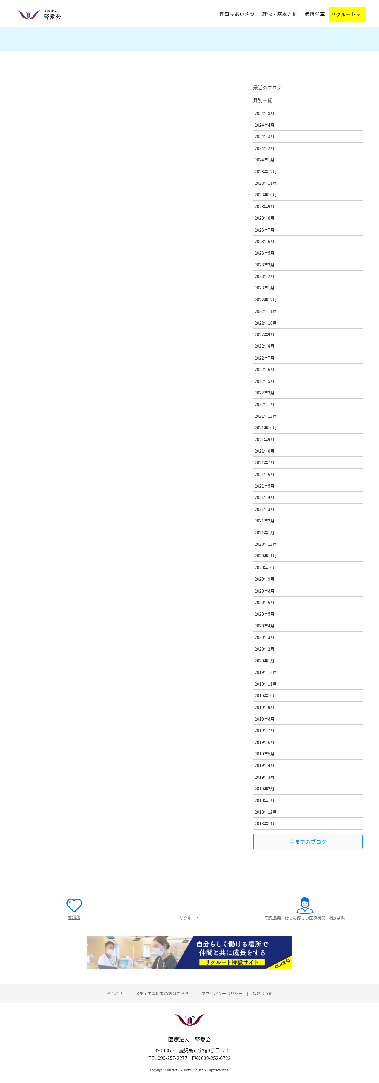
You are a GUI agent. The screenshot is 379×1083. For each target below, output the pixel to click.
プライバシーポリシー (222, 995)
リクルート (345, 14)
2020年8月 (264, 591)
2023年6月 (264, 241)
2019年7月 (264, 730)
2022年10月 (266, 323)
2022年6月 (264, 369)
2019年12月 (266, 672)
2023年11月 (266, 183)
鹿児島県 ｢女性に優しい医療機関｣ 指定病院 (305, 918)
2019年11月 (266, 684)
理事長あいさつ (237, 13)
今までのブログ (308, 841)
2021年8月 (264, 451)
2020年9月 (264, 579)
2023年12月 (266, 171)
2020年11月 (266, 556)
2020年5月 (264, 614)
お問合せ (114, 995)
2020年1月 (264, 660)
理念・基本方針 (279, 13)
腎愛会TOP (262, 995)
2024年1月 (264, 160)
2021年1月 (264, 532)
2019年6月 (264, 742)
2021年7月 (264, 462)
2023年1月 (264, 288)
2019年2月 (264, 788)
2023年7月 (264, 230)
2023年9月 (264, 206)
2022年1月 (264, 404)
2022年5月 (264, 381)
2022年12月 (266, 299)
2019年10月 (266, 695)
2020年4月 (264, 626)
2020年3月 (264, 637)
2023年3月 (264, 265)
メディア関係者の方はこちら (162, 995)
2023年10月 (266, 195)
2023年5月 (264, 253)
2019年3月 (264, 777)
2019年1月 (264, 800)
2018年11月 (266, 823)
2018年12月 (266, 812)
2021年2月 (264, 521)
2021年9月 (264, 439)
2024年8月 (264, 113)
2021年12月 (266, 416)
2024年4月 (264, 125)
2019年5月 (264, 754)
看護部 (74, 917)
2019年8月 (264, 719)
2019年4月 (264, 765)
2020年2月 (264, 649)
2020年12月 (266, 544)
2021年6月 (264, 474)
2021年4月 (264, 497)
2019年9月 (264, 707)
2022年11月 (266, 311)
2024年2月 (264, 148)
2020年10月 (266, 567)
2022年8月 (264, 346)
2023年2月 (264, 276)
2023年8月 (264, 218)
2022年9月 (264, 334)
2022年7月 (264, 358)
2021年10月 (266, 427)
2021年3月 (264, 509)
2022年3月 (264, 393)
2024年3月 (264, 136)
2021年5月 (264, 486)
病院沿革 (315, 13)
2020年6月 (264, 602)
